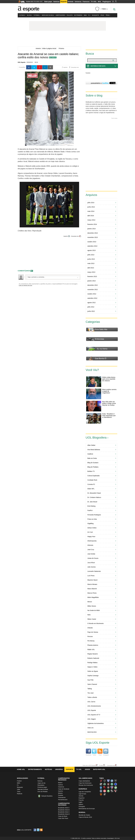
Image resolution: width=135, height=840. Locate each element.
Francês (81, 800)
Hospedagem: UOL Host (113, 838)
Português (82, 806)
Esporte (64, 1)
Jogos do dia (41, 783)
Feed (100, 752)
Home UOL (21, 769)
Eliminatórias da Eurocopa (87, 808)
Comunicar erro (75, 236)
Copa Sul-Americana (85, 783)
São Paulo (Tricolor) (115, 791)
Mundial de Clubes (84, 815)
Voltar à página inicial (49, 48)
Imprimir (65, 236)
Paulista (70, 15)
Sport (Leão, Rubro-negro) (101, 794)
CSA (101, 787)
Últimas (22, 15)
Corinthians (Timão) (108, 784)
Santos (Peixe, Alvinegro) (112, 791)
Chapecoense (104, 784)
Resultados (41, 785)
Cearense (61, 787)
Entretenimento (35, 769)
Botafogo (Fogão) (115, 780)
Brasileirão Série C (64, 812)
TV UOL (94, 1)
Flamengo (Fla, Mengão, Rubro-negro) (104, 787)
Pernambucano (62, 799)
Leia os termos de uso (25, 285)
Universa (78, 1)
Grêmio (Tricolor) (101, 791)
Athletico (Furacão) (101, 780)
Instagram (106, 752)
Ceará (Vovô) (101, 784)
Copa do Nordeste (63, 789)
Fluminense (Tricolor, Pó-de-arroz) (108, 787)
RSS (41, 830)
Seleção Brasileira (46, 796)
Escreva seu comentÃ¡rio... (53, 277)
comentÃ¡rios (24, 271)
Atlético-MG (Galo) (104, 780)
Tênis (108, 15)
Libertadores (60, 15)
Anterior (38, 48)
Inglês (80, 802)
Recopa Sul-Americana (86, 785)
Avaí (108, 780)
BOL (99, 1)
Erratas (101, 765)
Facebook (88, 73)
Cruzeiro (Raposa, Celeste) (115, 784)
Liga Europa (82, 794)
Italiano (81, 804)
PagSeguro (107, 1)
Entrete (70, 1)
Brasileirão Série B (64, 810)
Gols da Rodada (42, 791)
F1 (89, 15)
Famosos (86, 1)
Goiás (115, 787)
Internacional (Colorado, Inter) (104, 791)
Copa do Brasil (62, 816)
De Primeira (78, 15)
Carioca (60, 785)
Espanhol (81, 798)
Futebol (37, 15)
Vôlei (102, 15)
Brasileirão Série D (64, 814)
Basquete (95, 15)
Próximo (62, 48)
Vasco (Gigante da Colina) (104, 794)
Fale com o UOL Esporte (89, 765)
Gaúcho (60, 791)
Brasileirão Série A (63, 808)
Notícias (56, 1)
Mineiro (60, 793)
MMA (85, 15)
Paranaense (61, 797)
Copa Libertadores (84, 781)
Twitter (94, 752)
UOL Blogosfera (96, 437)
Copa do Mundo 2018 (85, 817)
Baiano (60, 782)
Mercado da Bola (48, 15)
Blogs (29, 15)
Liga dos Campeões (85, 791)
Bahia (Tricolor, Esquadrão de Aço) (112, 780)
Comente (53, 57)
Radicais (19, 793)
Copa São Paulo (63, 818)
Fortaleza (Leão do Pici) (112, 787)
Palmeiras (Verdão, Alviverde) (108, 791)
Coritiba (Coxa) (112, 784)
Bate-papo (48, 1)
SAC (41, 1)
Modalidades (22, 778)
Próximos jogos (42, 787)
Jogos (87, 769)
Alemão (81, 796)
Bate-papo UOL (99, 769)
